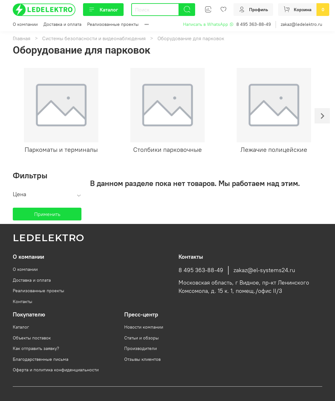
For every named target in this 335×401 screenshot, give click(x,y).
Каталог (103, 9)
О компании (25, 24)
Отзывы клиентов (142, 359)
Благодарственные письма (40, 359)
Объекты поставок (32, 338)
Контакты (22, 301)
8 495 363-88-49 (253, 24)
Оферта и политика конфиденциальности (56, 370)
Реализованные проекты (113, 24)
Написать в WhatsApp (208, 24)
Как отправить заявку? (36, 348)
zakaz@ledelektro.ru (301, 24)
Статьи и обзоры (141, 338)
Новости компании (143, 327)
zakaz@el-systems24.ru (264, 270)
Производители (140, 348)
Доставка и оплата (62, 24)
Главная (21, 38)
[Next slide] (322, 115)
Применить (47, 214)
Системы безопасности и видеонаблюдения (94, 38)
